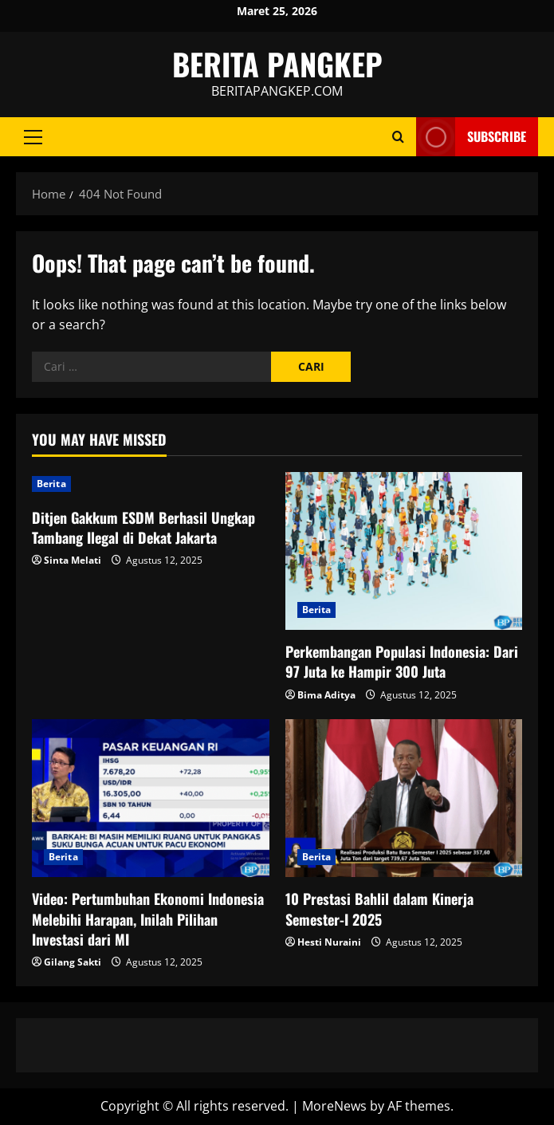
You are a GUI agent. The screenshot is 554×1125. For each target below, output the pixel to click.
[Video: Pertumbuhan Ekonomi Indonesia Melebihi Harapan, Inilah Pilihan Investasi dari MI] (150, 798)
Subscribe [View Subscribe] (471, 136)
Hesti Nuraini (329, 942)
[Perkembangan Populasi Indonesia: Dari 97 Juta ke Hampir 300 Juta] (404, 551)
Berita (51, 483)
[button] (33, 137)
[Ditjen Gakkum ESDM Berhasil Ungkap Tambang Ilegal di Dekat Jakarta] (150, 484)
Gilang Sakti (72, 962)
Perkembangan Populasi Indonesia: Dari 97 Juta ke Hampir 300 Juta (401, 661)
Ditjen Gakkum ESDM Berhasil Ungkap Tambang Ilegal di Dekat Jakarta (143, 527)
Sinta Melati (72, 560)
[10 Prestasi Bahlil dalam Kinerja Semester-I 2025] (404, 798)
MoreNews (334, 1106)
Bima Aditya (326, 695)
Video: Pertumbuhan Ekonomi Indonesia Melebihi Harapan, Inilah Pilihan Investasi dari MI (148, 918)
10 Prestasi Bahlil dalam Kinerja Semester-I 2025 (379, 908)
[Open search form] (398, 136)
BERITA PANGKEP (277, 63)
